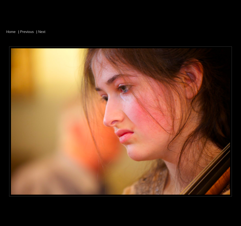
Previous (27, 32)
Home (11, 32)
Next (42, 32)
